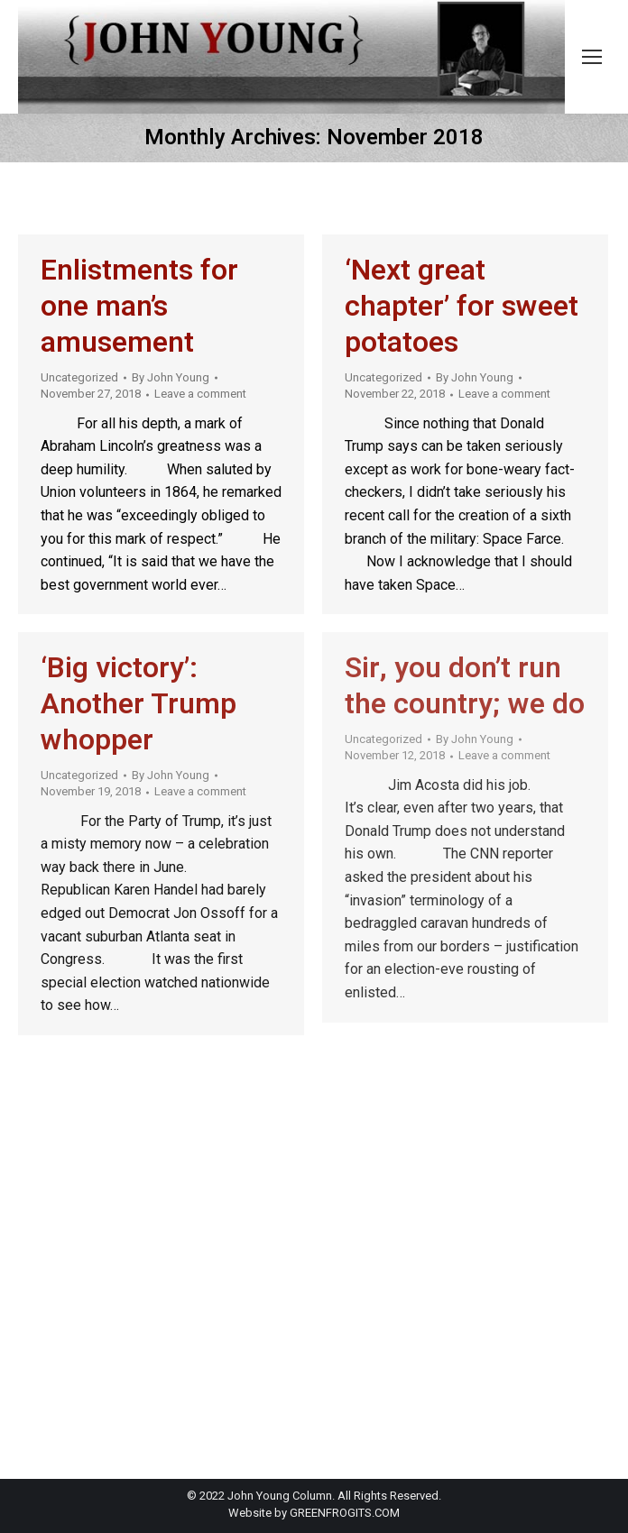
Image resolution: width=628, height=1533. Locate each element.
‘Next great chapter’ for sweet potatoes (461, 306)
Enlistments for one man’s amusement (139, 306)
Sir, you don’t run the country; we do (465, 686)
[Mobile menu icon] (592, 57)
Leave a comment (200, 393)
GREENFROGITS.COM (345, 1512)
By (170, 377)
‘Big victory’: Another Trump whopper (138, 704)
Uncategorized (79, 377)
